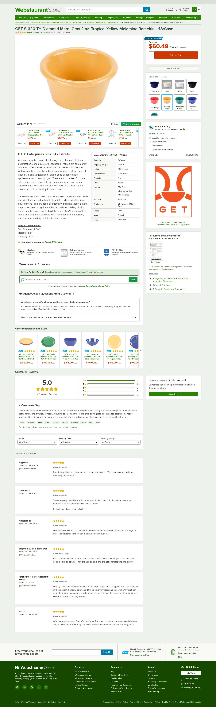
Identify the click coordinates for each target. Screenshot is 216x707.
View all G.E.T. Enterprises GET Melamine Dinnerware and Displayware (173, 223)
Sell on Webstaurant (156, 688)
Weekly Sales (116, 678)
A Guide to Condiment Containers (175, 289)
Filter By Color (65, 439)
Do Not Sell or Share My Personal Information (181, 702)
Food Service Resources (121, 685)
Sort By (20, 439)
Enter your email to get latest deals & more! (29, 652)
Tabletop (98, 18)
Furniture (127, 18)
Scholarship (153, 685)
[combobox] (104, 9)
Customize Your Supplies (85, 682)
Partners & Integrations (84, 688)
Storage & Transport (145, 18)
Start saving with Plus (139, 655)
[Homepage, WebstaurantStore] (38, 10)
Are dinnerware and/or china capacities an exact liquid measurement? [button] (55, 302)
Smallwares (64, 18)
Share (114, 124)
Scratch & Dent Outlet (120, 675)
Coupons (114, 682)
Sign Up (107, 652)
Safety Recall (116, 691)
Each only (153, 42)
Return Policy (153, 691)
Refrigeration (48, 18)
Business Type (191, 18)
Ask (133, 279)
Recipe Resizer (81, 685)
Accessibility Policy (152, 702)
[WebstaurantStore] (37, 667)
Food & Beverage (82, 18)
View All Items (39, 124)
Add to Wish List (173, 68)
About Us (152, 672)
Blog (112, 672)
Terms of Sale (108, 702)
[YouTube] (24, 687)
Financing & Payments (157, 682)
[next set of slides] (140, 137)
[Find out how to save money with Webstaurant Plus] (48, 131)
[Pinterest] (46, 687)
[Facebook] (31, 687)
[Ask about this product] (79, 279)
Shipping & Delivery (191, 688)
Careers (151, 678)
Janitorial (163, 18)
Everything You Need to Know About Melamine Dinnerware (172, 279)
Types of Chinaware (171, 285)
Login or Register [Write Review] (173, 394)
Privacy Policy (104, 286)
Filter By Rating (107, 439)
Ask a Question (131, 124)
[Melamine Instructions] (156, 252)
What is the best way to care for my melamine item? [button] (46, 317)
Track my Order (191, 679)
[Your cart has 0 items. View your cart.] (196, 9)
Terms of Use (91, 286)
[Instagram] (17, 687)
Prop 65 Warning (53, 242)
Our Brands (153, 675)
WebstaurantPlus (82, 672)
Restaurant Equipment (28, 18)
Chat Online (187, 684)
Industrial (176, 18)
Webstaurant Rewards (84, 675)
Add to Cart (34, 144)
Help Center (191, 673)
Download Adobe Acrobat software (161, 269)
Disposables (112, 18)
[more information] (183, 129)
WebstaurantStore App (84, 678)
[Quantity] (152, 55)
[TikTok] (39, 687)
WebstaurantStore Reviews (122, 688)
